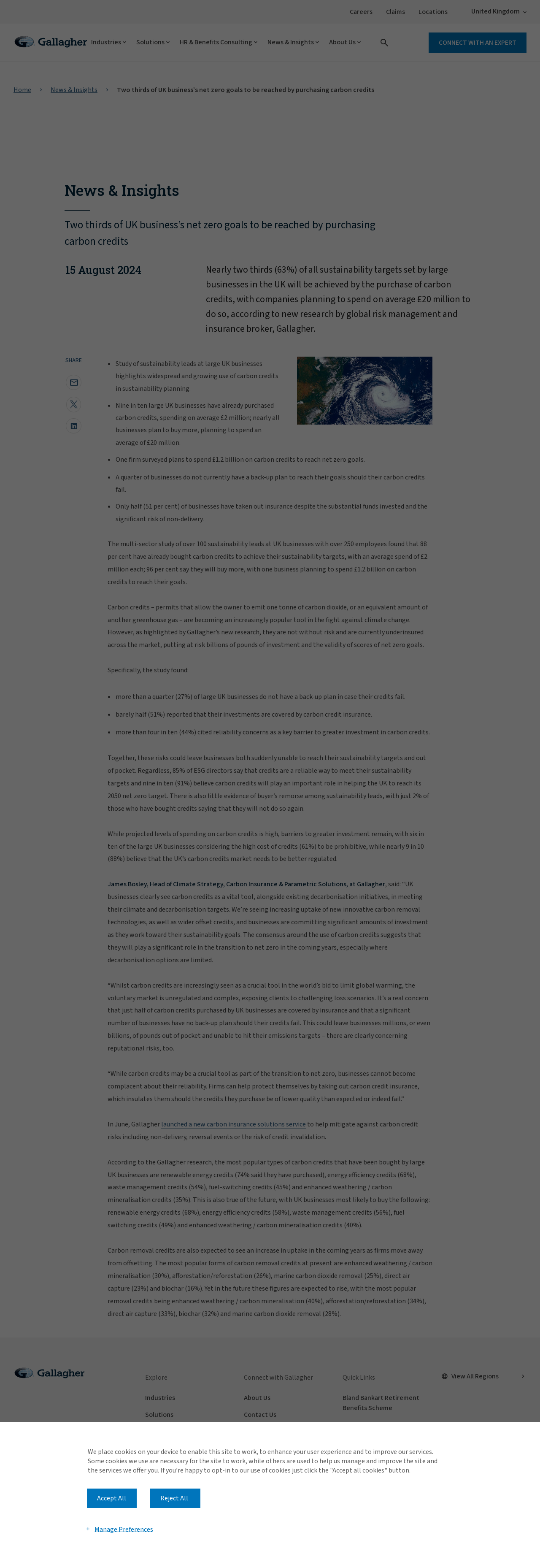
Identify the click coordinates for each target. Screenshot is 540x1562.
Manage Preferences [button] (123, 1529)
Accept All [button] (111, 1498)
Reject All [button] (174, 1498)
